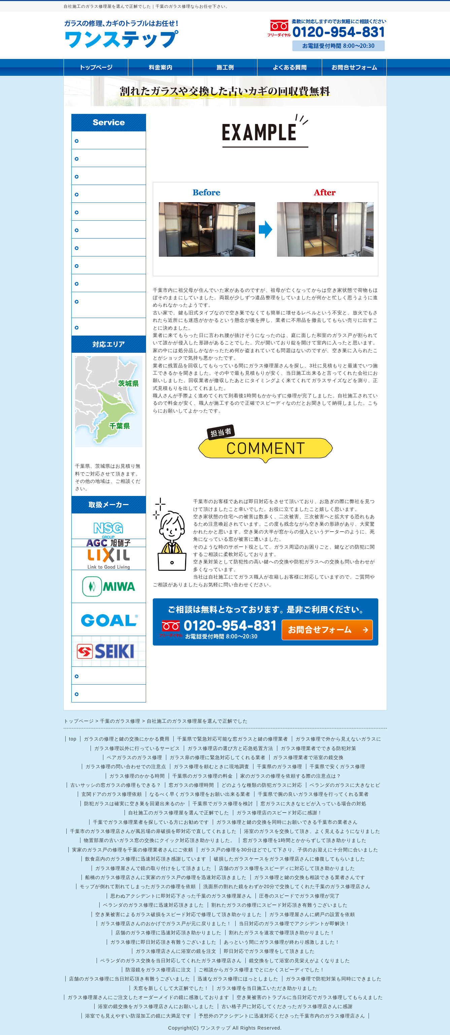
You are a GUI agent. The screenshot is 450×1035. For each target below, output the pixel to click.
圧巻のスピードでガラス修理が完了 (299, 896)
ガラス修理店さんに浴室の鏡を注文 (176, 951)
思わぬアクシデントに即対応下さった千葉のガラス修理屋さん (181, 896)
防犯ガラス (94, 176)
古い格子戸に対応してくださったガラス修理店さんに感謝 (287, 1006)
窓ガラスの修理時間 (191, 785)
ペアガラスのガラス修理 (134, 757)
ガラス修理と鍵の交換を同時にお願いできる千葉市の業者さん (287, 822)
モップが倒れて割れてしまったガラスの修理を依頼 (138, 886)
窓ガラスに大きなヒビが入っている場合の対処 (314, 803)
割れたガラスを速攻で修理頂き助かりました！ (282, 932)
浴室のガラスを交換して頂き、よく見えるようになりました (312, 831)
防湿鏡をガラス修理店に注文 (158, 969)
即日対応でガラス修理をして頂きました (269, 951)
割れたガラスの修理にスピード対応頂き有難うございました (279, 905)
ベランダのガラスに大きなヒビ (345, 785)
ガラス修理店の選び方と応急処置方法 (230, 748)
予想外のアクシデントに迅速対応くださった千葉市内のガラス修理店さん (282, 1015)
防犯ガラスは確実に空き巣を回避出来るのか (134, 803)
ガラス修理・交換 (103, 140)
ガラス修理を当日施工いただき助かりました (266, 988)
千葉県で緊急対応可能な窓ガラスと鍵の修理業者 (232, 739)
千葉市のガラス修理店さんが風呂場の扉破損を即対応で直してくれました (153, 831)
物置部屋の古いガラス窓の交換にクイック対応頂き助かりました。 (159, 840)
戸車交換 (91, 327)
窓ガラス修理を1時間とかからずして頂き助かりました (305, 840)
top (72, 739)
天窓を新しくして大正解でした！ (171, 988)
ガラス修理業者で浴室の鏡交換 (308, 757)
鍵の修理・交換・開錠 (108, 283)
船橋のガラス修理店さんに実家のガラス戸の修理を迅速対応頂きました (166, 877)
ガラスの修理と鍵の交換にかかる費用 (127, 739)
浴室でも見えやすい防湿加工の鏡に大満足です (138, 1015)
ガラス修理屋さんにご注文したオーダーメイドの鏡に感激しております (148, 997)
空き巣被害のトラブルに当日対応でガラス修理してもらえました (310, 997)
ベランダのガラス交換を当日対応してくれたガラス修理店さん (171, 960)
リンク (88, 693)
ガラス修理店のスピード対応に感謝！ (279, 812)
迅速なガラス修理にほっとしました (238, 978)
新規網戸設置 (97, 212)
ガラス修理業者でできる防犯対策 (318, 748)
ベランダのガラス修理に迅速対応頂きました (153, 905)
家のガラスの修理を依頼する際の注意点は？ (290, 776)
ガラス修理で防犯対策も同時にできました (334, 978)
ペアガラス (94, 158)
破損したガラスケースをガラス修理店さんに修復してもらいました (289, 858)
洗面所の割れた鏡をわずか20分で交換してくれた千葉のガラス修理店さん (287, 886)
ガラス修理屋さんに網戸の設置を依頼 (312, 914)
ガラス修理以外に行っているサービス (137, 748)
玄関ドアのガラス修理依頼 (111, 794)
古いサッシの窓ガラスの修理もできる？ (115, 785)
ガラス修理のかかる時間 (137, 776)
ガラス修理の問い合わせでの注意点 (125, 766)
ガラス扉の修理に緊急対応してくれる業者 (218, 757)
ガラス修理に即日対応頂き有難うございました (163, 942)
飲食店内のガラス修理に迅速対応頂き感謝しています (145, 858)
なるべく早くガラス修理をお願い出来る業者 (199, 794)
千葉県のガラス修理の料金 (202, 776)
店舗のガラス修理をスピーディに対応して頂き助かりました (287, 868)
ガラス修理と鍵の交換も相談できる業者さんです (309, 877)
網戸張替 (91, 194)
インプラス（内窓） (106, 265)
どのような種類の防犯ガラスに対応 (261, 785)
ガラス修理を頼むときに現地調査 (211, 766)
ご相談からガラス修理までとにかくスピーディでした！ (262, 969)
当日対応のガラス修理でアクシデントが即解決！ (294, 923)
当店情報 (91, 676)
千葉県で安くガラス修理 (337, 766)
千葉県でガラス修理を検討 (223, 803)
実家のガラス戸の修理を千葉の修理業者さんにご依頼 (132, 849)
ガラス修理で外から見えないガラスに (338, 739)
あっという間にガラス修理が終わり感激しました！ (282, 942)
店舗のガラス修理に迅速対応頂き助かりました (168, 932)
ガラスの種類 (97, 247)
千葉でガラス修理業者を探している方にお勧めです (151, 822)
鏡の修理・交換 (100, 229)
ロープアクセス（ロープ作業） (108, 305)
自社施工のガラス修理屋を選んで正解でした (178, 812)
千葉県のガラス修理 (279, 766)
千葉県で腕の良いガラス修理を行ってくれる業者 (313, 794)
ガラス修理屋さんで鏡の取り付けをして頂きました (153, 868)
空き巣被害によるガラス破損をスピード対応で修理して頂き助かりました (178, 914)
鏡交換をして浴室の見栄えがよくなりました (299, 960)
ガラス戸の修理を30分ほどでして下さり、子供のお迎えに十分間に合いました (289, 849)
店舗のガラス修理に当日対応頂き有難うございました (129, 978)
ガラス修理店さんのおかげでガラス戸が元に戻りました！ (166, 923)
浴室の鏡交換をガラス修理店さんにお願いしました (156, 1006)
